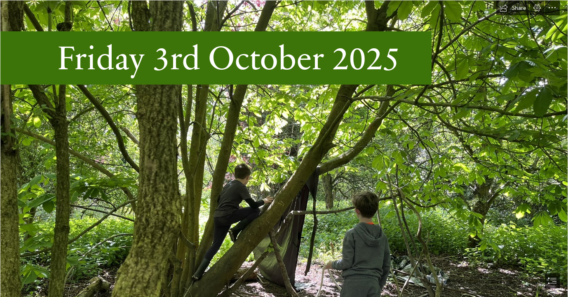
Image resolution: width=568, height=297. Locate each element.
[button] (512, 7)
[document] (284, 148)
